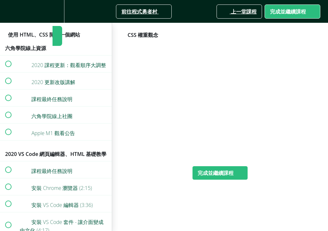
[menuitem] (56, 11)
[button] (8, 11)
